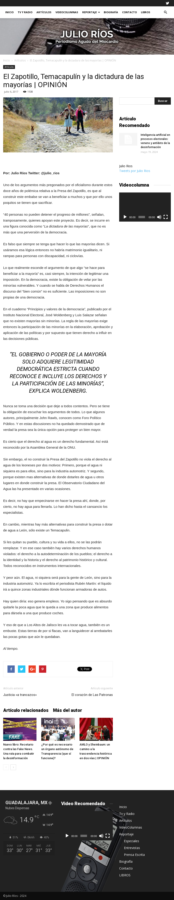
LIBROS (145, 12)
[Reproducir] (125, 217)
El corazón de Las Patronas (92, 695)
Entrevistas (132, 848)
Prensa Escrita (134, 854)
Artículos (43, 12)
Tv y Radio (25, 12)
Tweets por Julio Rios (134, 171)
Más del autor (67, 710)
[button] (165, 12)
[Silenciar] (159, 217)
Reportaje (91, 12)
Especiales (131, 841)
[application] (145, 207)
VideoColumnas (67, 12)
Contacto (129, 12)
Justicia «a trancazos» (20, 695)
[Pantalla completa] (165, 217)
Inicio (9, 12)
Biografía (111, 12)
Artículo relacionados (25, 710)
